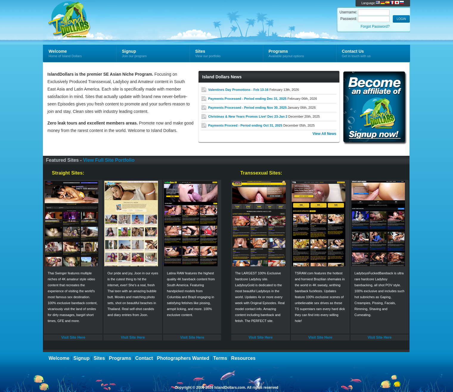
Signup (81, 358)
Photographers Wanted (183, 358)
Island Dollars (114, 13)
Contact (144, 358)
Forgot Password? (375, 26)
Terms (220, 358)
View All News (324, 134)
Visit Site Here (73, 337)
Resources (243, 358)
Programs (120, 358)
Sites (99, 358)
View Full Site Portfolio (108, 160)
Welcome (59, 358)
